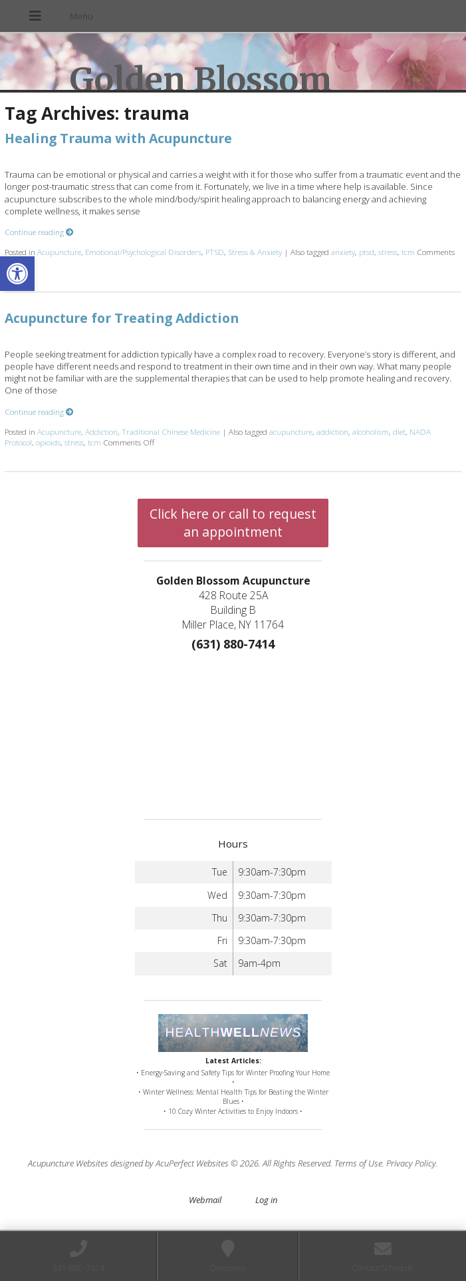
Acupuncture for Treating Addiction (122, 318)
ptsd (366, 251)
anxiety (343, 251)
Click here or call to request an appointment (233, 523)
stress (388, 251)
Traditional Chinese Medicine (171, 431)
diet (399, 431)
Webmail (205, 1200)
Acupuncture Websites (68, 1163)
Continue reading (39, 231)
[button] (17, 273)
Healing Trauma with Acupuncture (118, 138)
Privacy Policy (411, 1163)
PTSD (214, 251)
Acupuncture (59, 251)
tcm (408, 251)
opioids (48, 442)
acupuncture (290, 431)
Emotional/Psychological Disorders (143, 251)
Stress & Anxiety (255, 251)
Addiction (101, 431)
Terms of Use (358, 1163)
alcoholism (370, 431)
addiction (332, 431)
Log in (266, 1200)
